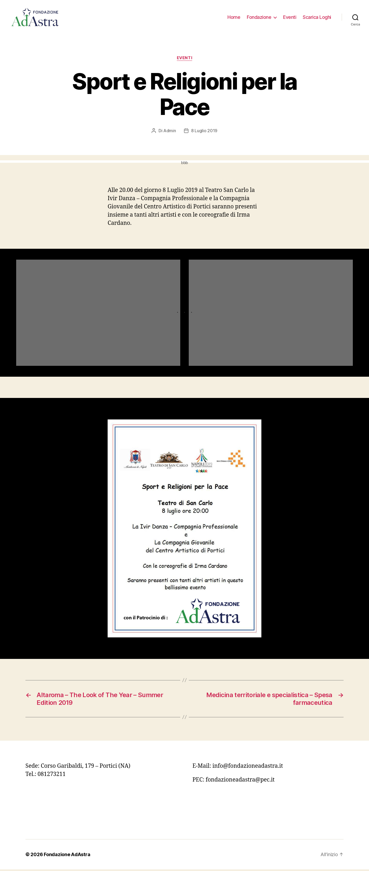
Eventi (289, 18)
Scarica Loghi (317, 18)
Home (233, 18)
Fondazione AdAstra (67, 856)
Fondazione (259, 18)
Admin (169, 132)
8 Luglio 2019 (204, 132)
